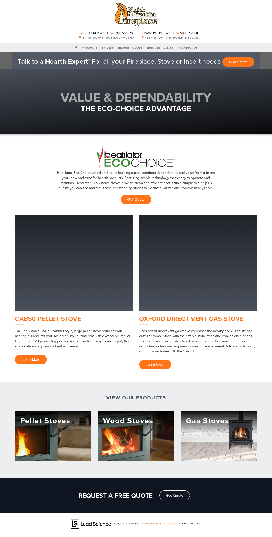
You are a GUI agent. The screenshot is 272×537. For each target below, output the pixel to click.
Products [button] (90, 47)
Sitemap (160, 524)
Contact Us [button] (188, 47)
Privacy (171, 524)
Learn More (31, 359)
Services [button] (153, 47)
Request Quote (130, 47)
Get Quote (136, 199)
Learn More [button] (238, 62)
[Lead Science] (91, 523)
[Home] (75, 47)
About (169, 47)
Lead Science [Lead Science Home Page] (146, 524)
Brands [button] (108, 47)
